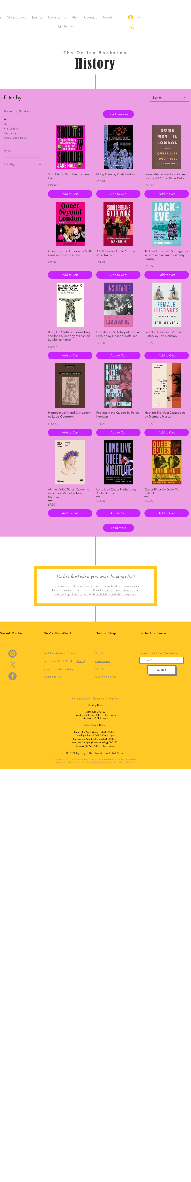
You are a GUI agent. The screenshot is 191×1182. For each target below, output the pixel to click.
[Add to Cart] (70, 194)
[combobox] (169, 98)
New (7, 124)
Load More (118, 528)
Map (80, 661)
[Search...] (85, 26)
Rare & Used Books (15, 137)
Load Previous (118, 114)
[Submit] (161, 669)
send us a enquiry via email (120, 590)
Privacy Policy (81, 698)
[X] (12, 665)
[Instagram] (12, 654)
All (5, 119)
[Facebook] (12, 676)
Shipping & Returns (105, 698)
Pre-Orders (11, 128)
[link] (134, 26)
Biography (10, 133)
